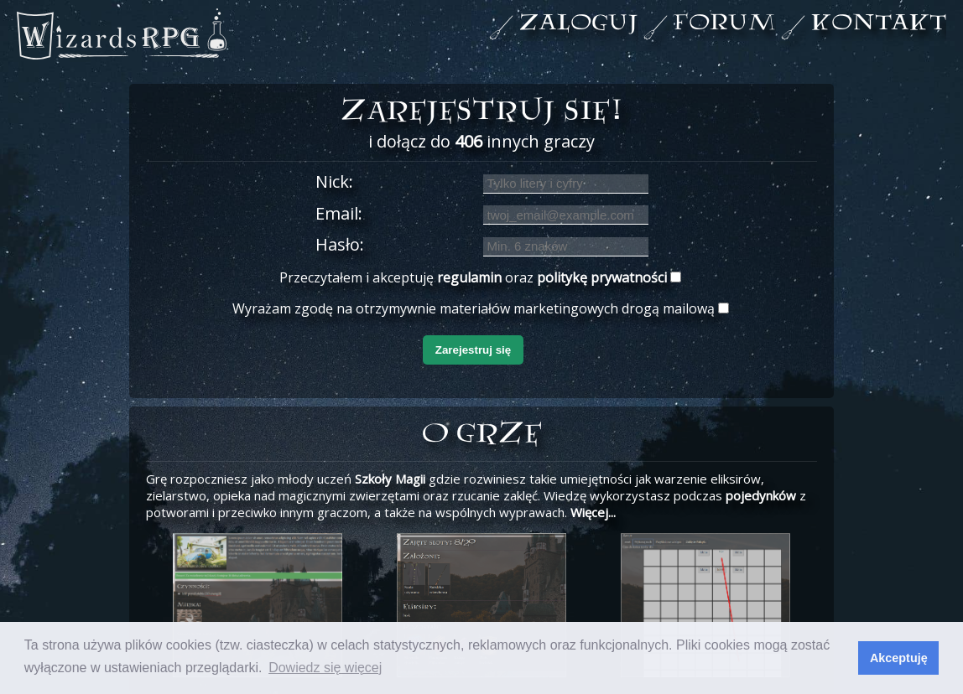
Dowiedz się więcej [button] (325, 667)
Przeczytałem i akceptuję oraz (473, 277)
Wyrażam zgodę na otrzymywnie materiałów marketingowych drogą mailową (473, 308)
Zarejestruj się (473, 350)
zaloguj (578, 24)
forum (724, 24)
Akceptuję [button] (899, 658)
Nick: (334, 181)
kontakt (878, 24)
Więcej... (593, 512)
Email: (338, 213)
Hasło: (339, 244)
